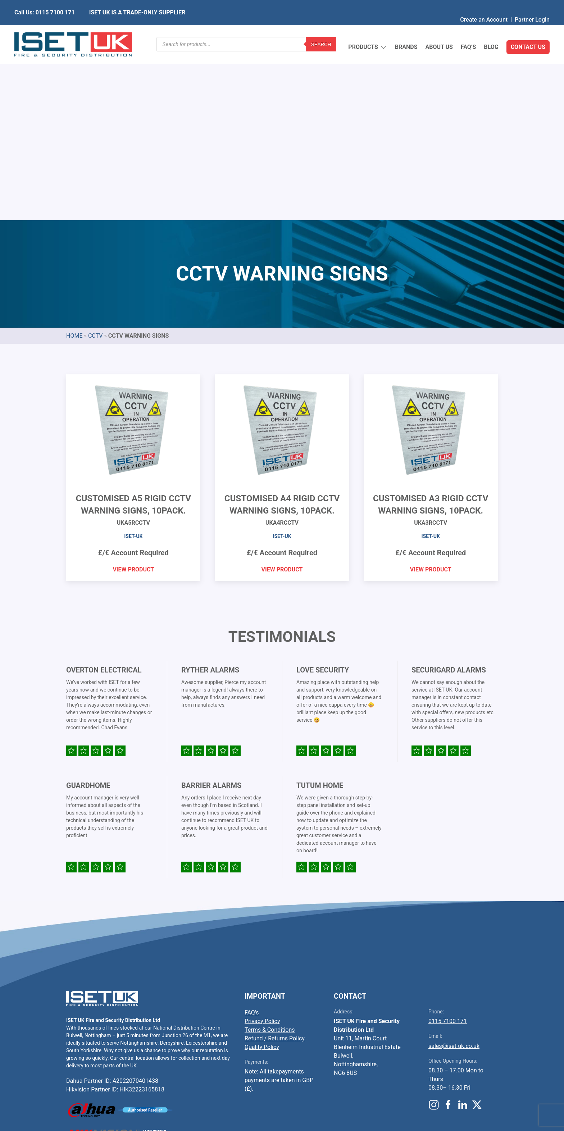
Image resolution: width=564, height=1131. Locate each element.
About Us (438, 30)
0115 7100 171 (447, 851)
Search (321, 30)
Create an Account (484, 5)
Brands (406, 30)
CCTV (95, 166)
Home (74, 166)
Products (367, 31)
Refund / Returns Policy (275, 868)
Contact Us (528, 30)
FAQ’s (468, 30)
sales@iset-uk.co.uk (453, 876)
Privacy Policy (262, 851)
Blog (491, 30)
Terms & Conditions (270, 860)
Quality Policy (262, 877)
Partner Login (532, 5)
